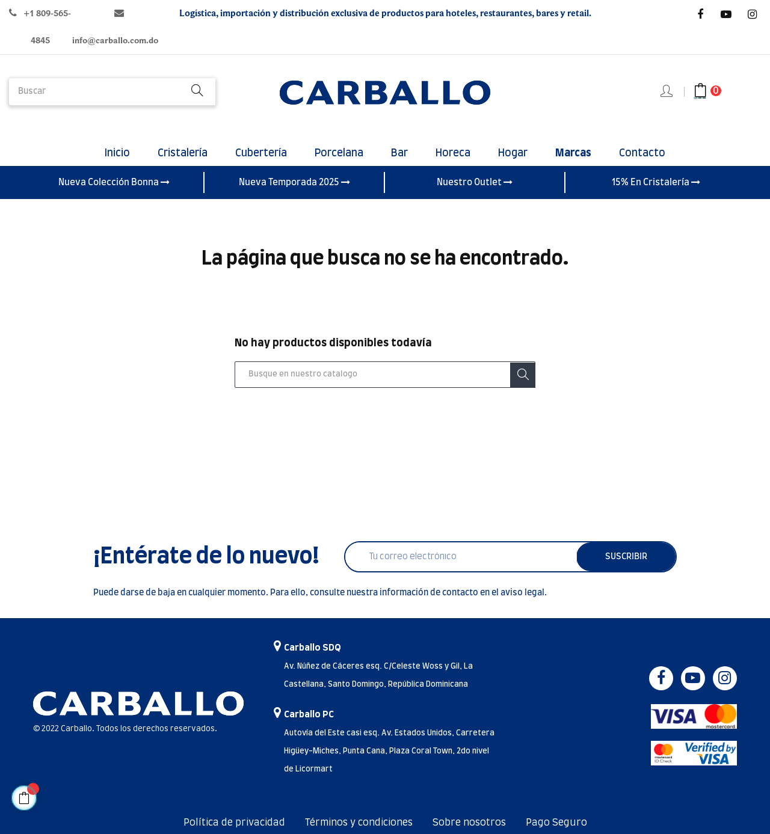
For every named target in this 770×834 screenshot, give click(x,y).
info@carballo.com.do (115, 40)
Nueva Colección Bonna (114, 182)
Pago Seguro (556, 822)
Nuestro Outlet (475, 182)
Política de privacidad (234, 822)
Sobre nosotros (469, 822)
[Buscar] (385, 374)
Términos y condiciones (359, 822)
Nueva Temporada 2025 (294, 182)
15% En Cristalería (656, 182)
